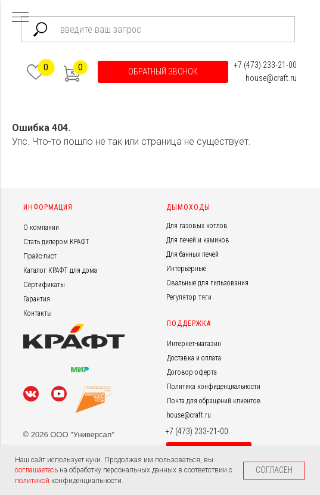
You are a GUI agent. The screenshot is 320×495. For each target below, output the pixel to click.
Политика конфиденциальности (213, 386)
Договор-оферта (192, 372)
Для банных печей (192, 254)
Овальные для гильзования (207, 283)
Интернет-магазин (194, 344)
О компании (41, 227)
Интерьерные (186, 268)
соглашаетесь (37, 470)
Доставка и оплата (194, 358)
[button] (163, 72)
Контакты (37, 313)
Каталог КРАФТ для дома (60, 270)
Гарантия (36, 299)
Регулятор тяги (189, 297)
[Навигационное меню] (20, 18)
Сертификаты (44, 285)
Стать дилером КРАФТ (56, 242)
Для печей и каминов (197, 240)
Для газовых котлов (197, 226)
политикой (33, 481)
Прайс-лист (40, 256)
